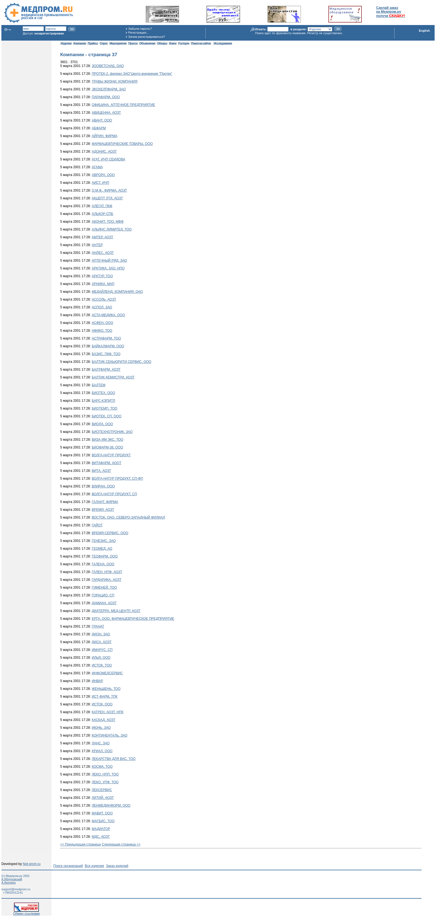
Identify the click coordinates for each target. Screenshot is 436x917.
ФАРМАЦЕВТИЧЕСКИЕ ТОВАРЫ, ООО (122, 144)
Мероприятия (118, 43)
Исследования (222, 43)
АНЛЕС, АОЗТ (103, 253)
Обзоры (162, 43)
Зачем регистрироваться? (146, 36)
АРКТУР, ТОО (102, 276)
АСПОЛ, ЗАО (102, 307)
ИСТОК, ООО (102, 704)
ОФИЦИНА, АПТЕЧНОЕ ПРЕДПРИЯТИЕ (123, 105)
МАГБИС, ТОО (103, 821)
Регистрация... (138, 32)
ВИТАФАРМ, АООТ (106, 463)
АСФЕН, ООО (102, 323)
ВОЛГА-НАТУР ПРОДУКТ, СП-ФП (117, 478)
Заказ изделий (117, 866)
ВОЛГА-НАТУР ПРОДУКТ (111, 455)
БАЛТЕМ (98, 385)
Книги (173, 43)
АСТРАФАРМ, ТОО (106, 338)
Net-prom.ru (32, 864)
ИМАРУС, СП (102, 650)
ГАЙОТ (97, 525)
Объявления (147, 43)
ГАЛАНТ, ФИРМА (105, 502)
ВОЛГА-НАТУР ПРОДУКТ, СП (114, 494)
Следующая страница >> (121, 844)
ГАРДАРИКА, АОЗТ (107, 580)
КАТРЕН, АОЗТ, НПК (107, 712)
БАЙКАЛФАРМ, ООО (108, 346)
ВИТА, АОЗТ (101, 471)
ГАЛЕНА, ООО (103, 564)
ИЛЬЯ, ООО (101, 658)
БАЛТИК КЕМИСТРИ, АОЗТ (113, 377)
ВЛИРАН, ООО (103, 486)
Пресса (133, 43)
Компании (79, 43)
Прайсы (92, 43)
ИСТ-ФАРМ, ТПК (105, 696)
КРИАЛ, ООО (102, 751)
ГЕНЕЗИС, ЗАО (104, 541)
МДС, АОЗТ (101, 837)
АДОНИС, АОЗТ (104, 151)
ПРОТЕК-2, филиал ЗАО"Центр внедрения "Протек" (132, 74)
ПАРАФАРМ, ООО (106, 97)
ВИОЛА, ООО (102, 424)
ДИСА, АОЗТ (102, 642)
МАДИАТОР (101, 829)
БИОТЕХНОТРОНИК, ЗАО (112, 432)
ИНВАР (97, 681)
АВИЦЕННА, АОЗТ (106, 113)
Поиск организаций (68, 866)
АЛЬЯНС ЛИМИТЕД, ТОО (112, 229)
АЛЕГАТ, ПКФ (102, 206)
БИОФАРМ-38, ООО (107, 447)
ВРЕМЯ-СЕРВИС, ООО (110, 533)
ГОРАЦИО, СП (103, 595)
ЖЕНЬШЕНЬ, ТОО (106, 689)
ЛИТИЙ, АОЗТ (103, 798)
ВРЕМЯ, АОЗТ (103, 510)
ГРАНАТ (98, 626)
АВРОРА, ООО (103, 175)
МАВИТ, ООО (102, 813)
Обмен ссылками (26, 912)
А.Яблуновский (11, 879)
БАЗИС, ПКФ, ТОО (106, 354)
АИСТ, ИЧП (100, 183)
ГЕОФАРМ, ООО (105, 556)
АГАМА (97, 167)
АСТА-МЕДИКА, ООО (108, 315)
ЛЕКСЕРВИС (102, 790)
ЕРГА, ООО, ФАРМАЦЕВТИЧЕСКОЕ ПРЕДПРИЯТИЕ (133, 619)
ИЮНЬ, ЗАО (101, 728)
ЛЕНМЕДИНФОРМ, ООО (111, 805)
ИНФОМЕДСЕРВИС (107, 673)
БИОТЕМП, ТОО (104, 408)
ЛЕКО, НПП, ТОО (105, 774)
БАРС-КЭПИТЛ (103, 401)
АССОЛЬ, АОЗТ (104, 299)
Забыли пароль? (140, 28)
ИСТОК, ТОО (102, 665)
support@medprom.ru (15, 889)
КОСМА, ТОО (102, 767)
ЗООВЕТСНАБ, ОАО (108, 66)
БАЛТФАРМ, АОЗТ (106, 369)
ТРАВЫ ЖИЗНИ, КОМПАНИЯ (114, 81)
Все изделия (94, 866)
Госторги (184, 43)
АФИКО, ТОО (102, 331)
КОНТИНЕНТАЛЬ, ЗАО (109, 735)
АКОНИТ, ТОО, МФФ (107, 222)
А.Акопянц (8, 882)
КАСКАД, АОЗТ (103, 720)
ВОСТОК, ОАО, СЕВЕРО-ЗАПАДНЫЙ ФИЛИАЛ (128, 517)
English (424, 30)
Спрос (103, 43)
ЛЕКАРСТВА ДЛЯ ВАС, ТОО (113, 759)
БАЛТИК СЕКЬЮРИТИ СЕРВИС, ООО (121, 362)
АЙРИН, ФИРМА (104, 136)
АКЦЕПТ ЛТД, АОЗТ (107, 198)
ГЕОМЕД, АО (102, 549)
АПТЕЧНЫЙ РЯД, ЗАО (109, 260)
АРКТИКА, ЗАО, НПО (108, 268)
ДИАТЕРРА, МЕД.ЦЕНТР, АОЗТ (116, 611)
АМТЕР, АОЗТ (102, 237)
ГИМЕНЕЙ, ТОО (104, 587)
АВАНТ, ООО (102, 120)
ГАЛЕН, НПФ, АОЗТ (107, 572)
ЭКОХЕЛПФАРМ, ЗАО (109, 89)
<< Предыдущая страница (80, 844)
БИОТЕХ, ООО (103, 393)
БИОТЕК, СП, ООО (107, 416)
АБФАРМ (99, 128)
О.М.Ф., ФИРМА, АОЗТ (109, 190)
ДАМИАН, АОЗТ (104, 603)
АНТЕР (97, 245)
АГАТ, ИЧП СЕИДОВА (108, 159)
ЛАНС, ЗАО (101, 743)
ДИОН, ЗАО (101, 634)
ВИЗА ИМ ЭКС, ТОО (107, 440)
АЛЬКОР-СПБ (102, 214)
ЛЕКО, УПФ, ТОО (105, 782)
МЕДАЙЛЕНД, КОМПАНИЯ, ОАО (117, 292)
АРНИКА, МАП (103, 284)
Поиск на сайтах (200, 43)
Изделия (66, 43)
